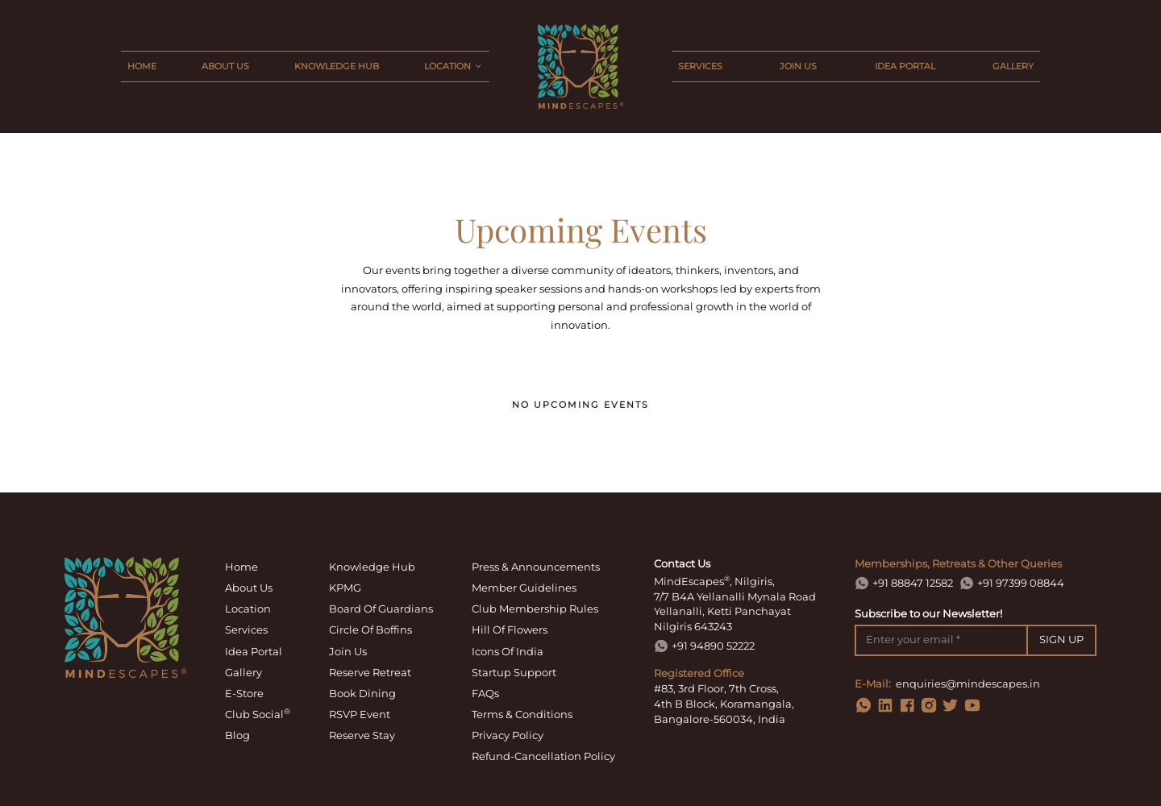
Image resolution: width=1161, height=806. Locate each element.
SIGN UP (1061, 640)
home (141, 66)
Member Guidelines (524, 587)
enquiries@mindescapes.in (968, 684)
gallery (1013, 66)
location (248, 608)
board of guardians (381, 608)
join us (798, 66)
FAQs (485, 693)
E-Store (244, 693)
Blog (237, 735)
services (700, 66)
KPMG (345, 587)
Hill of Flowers (509, 629)
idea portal (905, 66)
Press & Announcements (536, 566)
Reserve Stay (362, 735)
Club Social (257, 714)
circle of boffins (370, 629)
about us (225, 66)
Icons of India (507, 651)
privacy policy (507, 735)
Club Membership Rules (535, 608)
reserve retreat (370, 672)
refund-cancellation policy (543, 756)
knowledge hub (336, 66)
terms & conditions (522, 714)
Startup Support (514, 672)
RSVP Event (359, 714)
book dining (362, 693)
